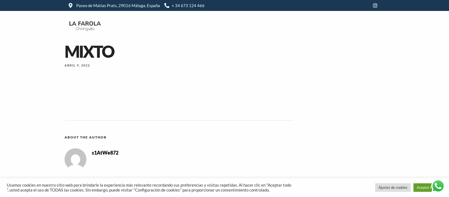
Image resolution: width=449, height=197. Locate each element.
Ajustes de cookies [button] (392, 187)
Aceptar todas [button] (428, 187)
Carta (254, 25)
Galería (277, 25)
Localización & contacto (318, 25)
